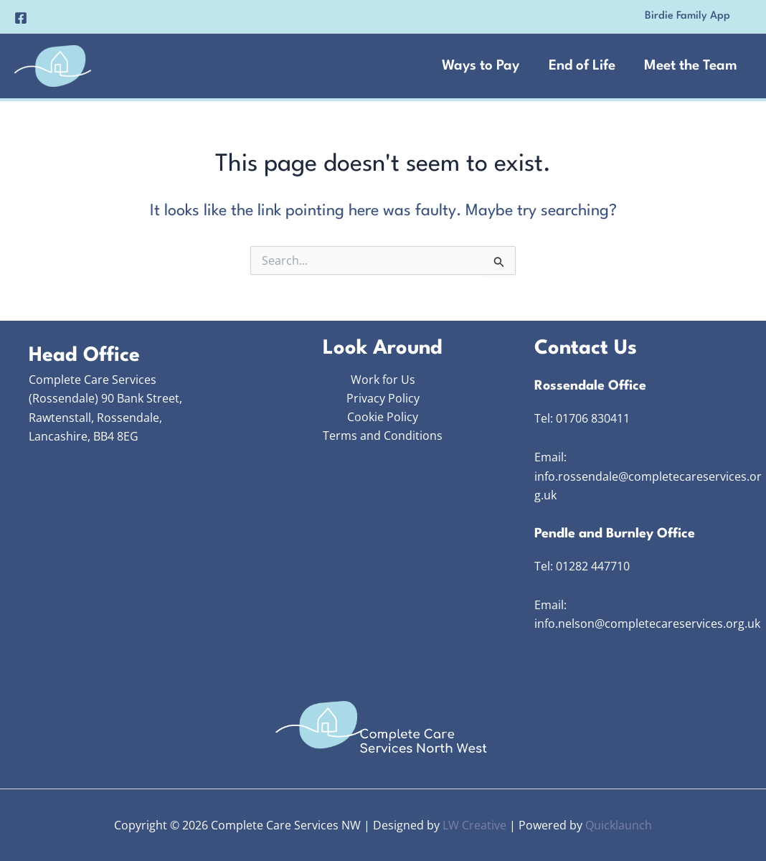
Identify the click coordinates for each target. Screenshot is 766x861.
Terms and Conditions (383, 436)
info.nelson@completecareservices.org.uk (647, 623)
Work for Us (383, 379)
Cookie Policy (382, 417)
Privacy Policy (383, 398)
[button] (687, 16)
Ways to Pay (477, 66)
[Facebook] (20, 17)
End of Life (580, 66)
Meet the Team (690, 66)
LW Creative (474, 825)
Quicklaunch (618, 825)
